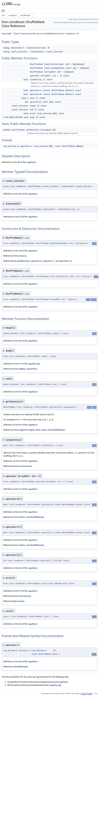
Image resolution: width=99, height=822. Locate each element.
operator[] (36, 102)
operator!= (36, 94)
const (66, 75)
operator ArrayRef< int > (44, 75)
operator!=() (37, 261)
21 (20, 363)
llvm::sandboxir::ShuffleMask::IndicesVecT (32, 209)
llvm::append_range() (24, 429)
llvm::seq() (41, 429)
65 (20, 193)
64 (20, 568)
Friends (80, 22)
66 (20, 340)
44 (20, 424)
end (31, 109)
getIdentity (32, 129)
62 (20, 512)
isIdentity (36, 79)
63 (20, 624)
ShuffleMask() (58, 429)
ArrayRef (50, 72)
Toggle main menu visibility (3, 9)
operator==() (66, 261)
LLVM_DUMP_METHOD (12, 117)
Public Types (73, 19)
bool (26, 79)
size (32, 98)
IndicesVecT (17, 48)
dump (32, 117)
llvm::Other (19, 517)
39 (20, 283)
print (33, 113)
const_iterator (19, 51)
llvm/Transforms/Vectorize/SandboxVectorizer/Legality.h (46, 33)
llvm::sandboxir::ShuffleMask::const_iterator (34, 186)
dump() (20, 601)
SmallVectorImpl (54, 64)
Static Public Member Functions (65, 22)
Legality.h (31, 162)
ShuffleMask (25, 15)
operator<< (26, 146)
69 (20, 661)
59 (20, 540)
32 (20, 216)
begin (33, 105)
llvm (3, 15)
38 (20, 250)
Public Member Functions (88, 19)
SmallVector (33, 48)
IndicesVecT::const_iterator (47, 51)
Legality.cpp (34, 363)
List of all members (91, 22)
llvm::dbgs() (20, 368)
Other (70, 90)
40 (20, 306)
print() (34, 368)
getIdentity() (23, 261)
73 (20, 591)
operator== (36, 90)
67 (20, 391)
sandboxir (13, 15)
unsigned (46, 129)
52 (20, 461)
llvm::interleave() (22, 596)
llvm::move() (20, 255)
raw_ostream (44, 113)
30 (19, 162)
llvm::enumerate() (23, 466)
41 (20, 489)
